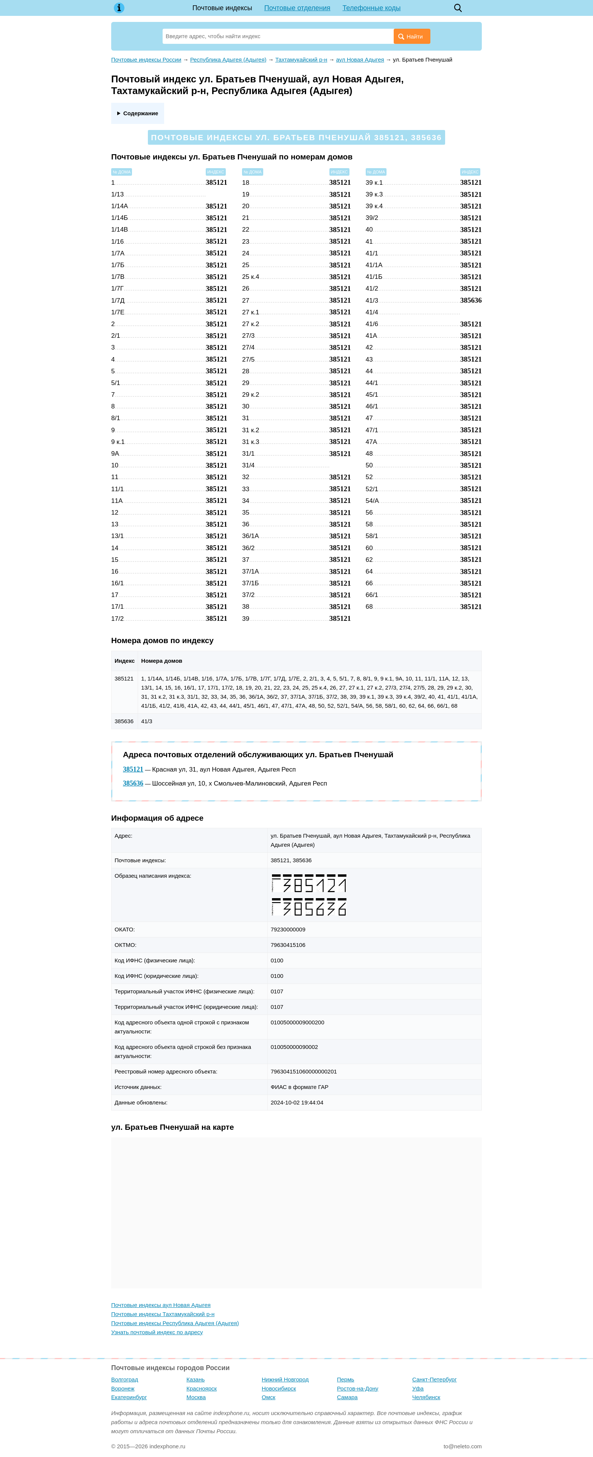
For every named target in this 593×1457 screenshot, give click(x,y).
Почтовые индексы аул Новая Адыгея (161, 1305)
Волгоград (124, 1379)
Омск (268, 1397)
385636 (133, 783)
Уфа (418, 1388)
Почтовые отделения (297, 8)
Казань (195, 1379)
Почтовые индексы (222, 8)
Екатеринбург (129, 1397)
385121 (133, 769)
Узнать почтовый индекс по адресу (157, 1332)
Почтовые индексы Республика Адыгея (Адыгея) (175, 1323)
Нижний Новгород (285, 1379)
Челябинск (426, 1397)
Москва (196, 1397)
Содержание (140, 113)
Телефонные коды (372, 8)
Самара (347, 1397)
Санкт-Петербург (434, 1379)
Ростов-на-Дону (357, 1388)
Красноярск (201, 1388)
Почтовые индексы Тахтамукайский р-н (162, 1314)
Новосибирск (279, 1388)
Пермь (345, 1379)
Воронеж (123, 1388)
